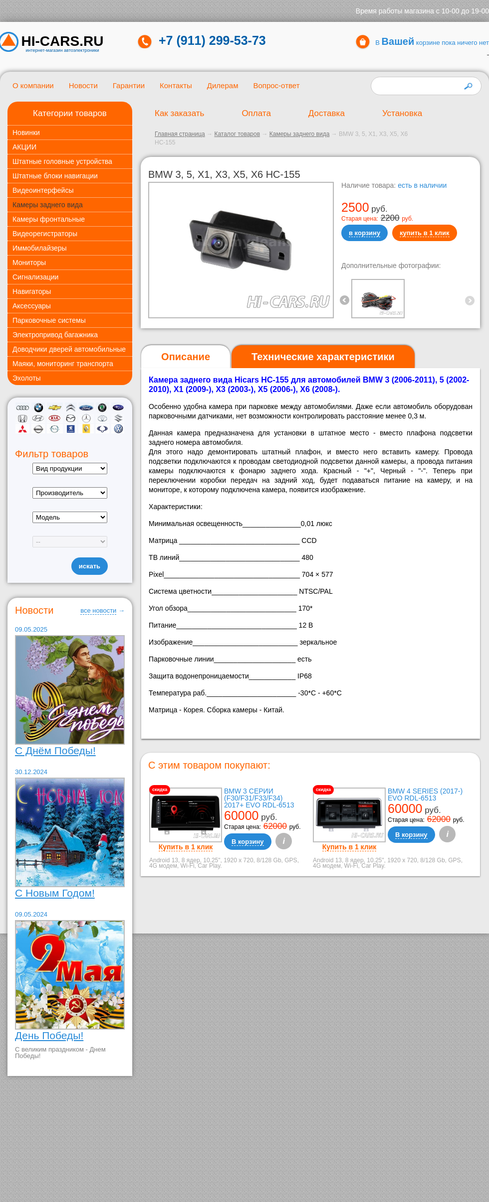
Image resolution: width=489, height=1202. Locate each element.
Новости (83, 85)
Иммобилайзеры (39, 248)
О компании (33, 85)
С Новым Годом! (55, 893)
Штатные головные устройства (62, 161)
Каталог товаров (237, 134)
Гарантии (129, 85)
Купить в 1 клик (186, 847)
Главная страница (180, 134)
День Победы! (49, 1035)
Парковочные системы (49, 320)
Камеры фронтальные (48, 219)
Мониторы (29, 263)
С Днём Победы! (55, 750)
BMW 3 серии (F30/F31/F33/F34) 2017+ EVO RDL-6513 (259, 798)
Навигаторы (31, 291)
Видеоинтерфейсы (42, 190)
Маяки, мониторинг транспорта (62, 364)
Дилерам (223, 85)
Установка (402, 113)
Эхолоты (26, 378)
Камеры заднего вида (47, 205)
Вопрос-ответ (276, 85)
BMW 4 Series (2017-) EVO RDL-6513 (425, 794)
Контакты (176, 85)
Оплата (256, 113)
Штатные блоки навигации (55, 176)
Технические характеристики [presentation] (323, 356)
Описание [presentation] (185, 356)
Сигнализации (35, 277)
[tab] (185, 357)
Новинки (26, 132)
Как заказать (179, 113)
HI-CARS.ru (62, 41)
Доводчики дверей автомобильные (69, 349)
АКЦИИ (24, 147)
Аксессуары (31, 306)
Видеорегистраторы (44, 234)
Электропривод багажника (55, 335)
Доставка (326, 113)
